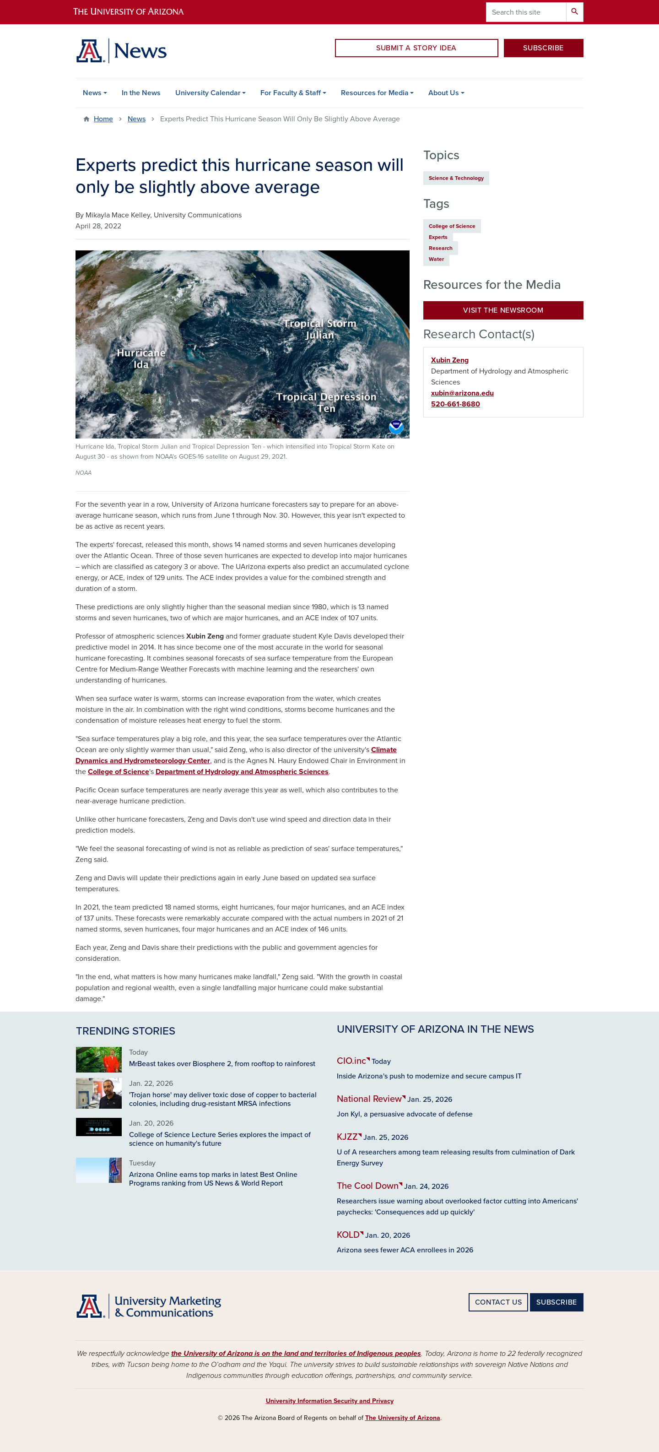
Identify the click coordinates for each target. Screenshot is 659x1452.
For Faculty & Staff (290, 93)
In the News (141, 93)
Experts (438, 237)
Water (436, 259)
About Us (443, 93)
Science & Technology (456, 178)
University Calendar (208, 93)
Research (441, 248)
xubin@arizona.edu (462, 393)
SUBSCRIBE (543, 48)
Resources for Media (375, 93)
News (92, 93)
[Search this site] (526, 12)
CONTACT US (498, 1302)
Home (103, 119)
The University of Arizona (402, 1418)
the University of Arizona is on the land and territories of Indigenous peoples (296, 1353)
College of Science (118, 771)
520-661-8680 (455, 404)
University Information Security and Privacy (330, 1401)
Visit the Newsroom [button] (503, 310)
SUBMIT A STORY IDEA (416, 48)
